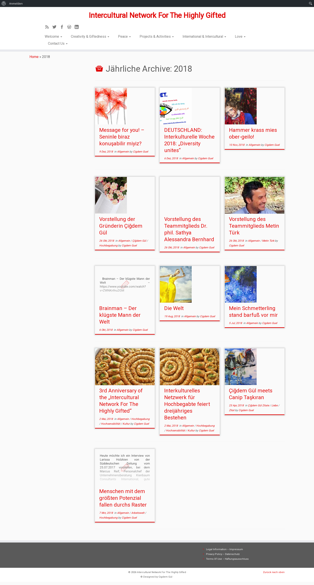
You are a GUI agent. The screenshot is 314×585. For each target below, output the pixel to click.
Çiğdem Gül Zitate (259, 408)
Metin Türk (268, 244)
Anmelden (16, 3)
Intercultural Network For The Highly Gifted (157, 14)
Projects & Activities (157, 37)
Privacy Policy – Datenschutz (223, 557)
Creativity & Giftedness (90, 37)
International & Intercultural (204, 37)
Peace (124, 37)
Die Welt (174, 312)
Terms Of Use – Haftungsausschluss (227, 562)
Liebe (274, 408)
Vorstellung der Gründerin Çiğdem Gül (120, 229)
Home (34, 60)
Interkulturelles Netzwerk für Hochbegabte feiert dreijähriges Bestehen (187, 407)
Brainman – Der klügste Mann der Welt (120, 318)
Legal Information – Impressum (224, 552)
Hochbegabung (108, 248)
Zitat (232, 413)
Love (240, 37)
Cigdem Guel (140, 154)
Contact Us (58, 44)
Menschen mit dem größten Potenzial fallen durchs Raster (123, 501)
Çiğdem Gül (139, 244)
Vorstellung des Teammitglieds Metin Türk (254, 229)
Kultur (126, 427)
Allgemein (123, 154)
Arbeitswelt (138, 516)
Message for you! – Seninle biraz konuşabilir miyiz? (121, 140)
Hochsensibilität (111, 427)
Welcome (53, 37)
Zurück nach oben (274, 575)
